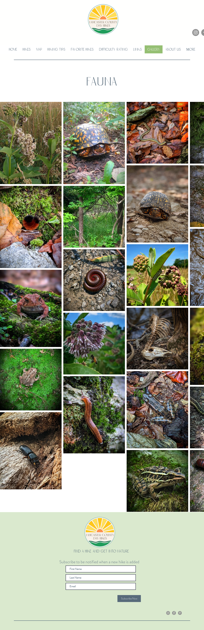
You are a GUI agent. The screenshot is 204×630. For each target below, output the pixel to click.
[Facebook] (174, 613)
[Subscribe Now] (129, 598)
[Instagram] (195, 32)
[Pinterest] (180, 613)
